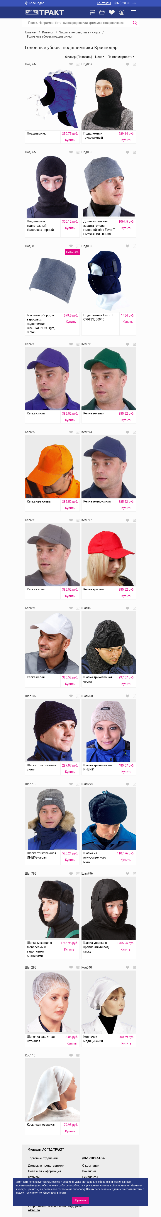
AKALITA (34, 1210)
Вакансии (89, 1171)
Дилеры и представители (46, 1165)
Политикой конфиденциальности (45, 1192)
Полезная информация (44, 1171)
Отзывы (34, 1177)
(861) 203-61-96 (125, 3)
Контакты (104, 3)
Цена (98, 57)
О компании (91, 1165)
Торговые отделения (43, 1158)
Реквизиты (90, 1177)
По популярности (120, 57)
